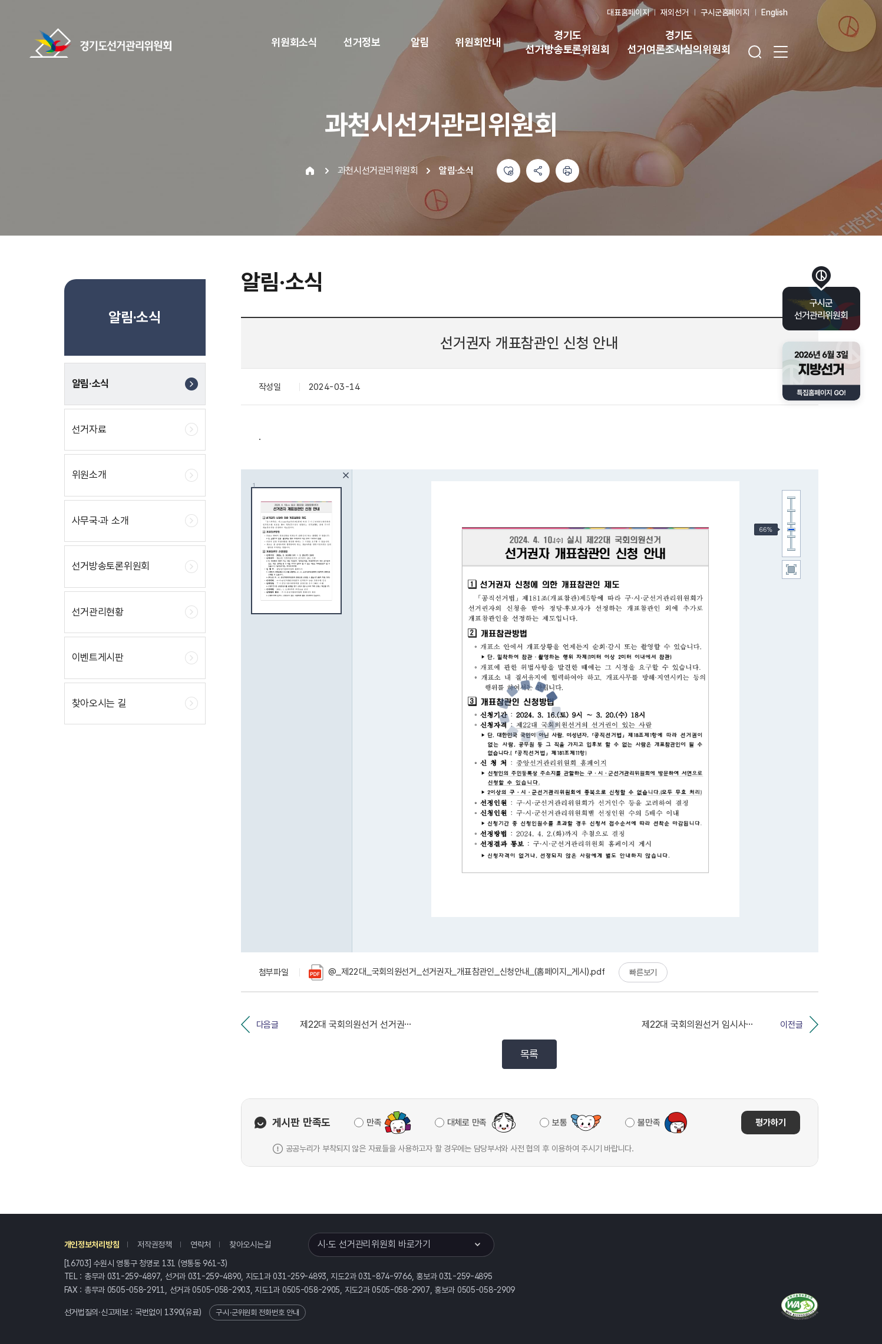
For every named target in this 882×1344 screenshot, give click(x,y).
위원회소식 (294, 42)
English (774, 12)
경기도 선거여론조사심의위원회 (678, 42)
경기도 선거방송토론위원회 (567, 42)
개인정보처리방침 (92, 1244)
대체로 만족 (467, 1122)
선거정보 (362, 42)
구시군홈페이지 (725, 12)
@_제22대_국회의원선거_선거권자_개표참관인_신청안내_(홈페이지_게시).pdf (457, 972)
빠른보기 (643, 972)
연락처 (200, 1244)
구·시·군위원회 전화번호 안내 (257, 1312)
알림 (420, 42)
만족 (373, 1122)
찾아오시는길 (249, 1244)
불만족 (648, 1122)
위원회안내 (478, 42)
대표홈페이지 (628, 12)
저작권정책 (154, 1244)
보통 (559, 1122)
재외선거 (674, 12)
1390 (173, 1312)
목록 (529, 1054)
